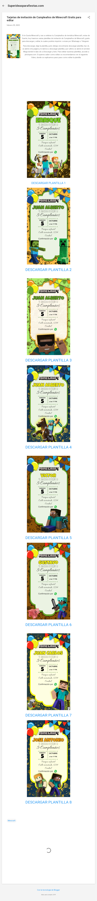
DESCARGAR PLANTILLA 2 (48, 269)
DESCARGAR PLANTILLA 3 (48, 360)
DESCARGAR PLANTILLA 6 (48, 624)
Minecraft (11, 821)
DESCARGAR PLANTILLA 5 (48, 537)
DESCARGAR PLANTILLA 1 (48, 183)
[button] (88, 17)
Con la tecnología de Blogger (48, 890)
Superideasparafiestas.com (26, 5)
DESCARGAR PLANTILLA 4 (48, 447)
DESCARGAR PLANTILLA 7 (48, 715)
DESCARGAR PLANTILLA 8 (48, 802)
